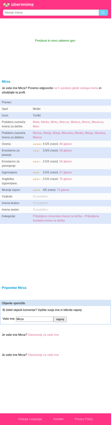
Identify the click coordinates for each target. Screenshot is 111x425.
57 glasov (65, 172)
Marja (56, 132)
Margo (89, 132)
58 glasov (65, 150)
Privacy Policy (84, 419)
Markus (75, 122)
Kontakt (58, 419)
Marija (47, 132)
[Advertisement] (55, 28)
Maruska (67, 132)
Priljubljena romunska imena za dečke (57, 216)
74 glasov (63, 189)
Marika (79, 132)
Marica (37, 137)
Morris (86, 122)
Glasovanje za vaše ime (43, 334)
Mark (36, 122)
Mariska (100, 132)
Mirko (54, 122)
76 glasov (65, 178)
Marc (36, 126)
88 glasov (65, 143)
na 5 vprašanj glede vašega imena (76, 88)
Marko (45, 122)
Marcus (64, 122)
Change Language (30, 419)
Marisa (37, 132)
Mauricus (98, 122)
